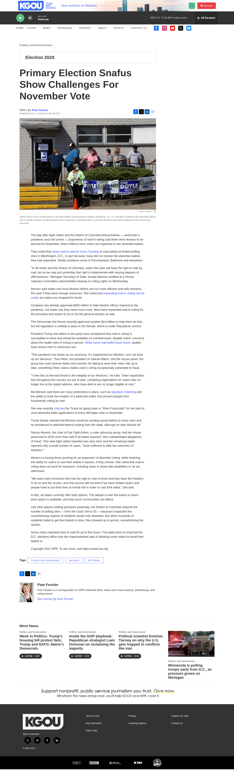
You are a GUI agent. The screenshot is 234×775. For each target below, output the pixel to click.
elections (74, 566)
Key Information (94, 729)
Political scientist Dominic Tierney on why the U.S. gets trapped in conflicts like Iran (141, 648)
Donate (209, 8)
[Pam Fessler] (27, 598)
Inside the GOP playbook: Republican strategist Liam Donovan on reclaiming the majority (92, 648)
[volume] (30, 23)
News (46, 34)
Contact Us (139, 34)
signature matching (123, 397)
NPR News (94, 566)
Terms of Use (92, 721)
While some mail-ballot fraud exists (107, 348)
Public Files (92, 736)
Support (85, 34)
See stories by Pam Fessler (55, 604)
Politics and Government (36, 50)
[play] (20, 24)
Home (20, 34)
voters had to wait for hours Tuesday (76, 257)
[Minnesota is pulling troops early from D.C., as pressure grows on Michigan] (191, 649)
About (102, 34)
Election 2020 (39, 63)
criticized (59, 414)
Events (119, 34)
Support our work (180, 721)
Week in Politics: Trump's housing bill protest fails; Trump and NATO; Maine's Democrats (42, 648)
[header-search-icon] (193, 8)
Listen (31, 34)
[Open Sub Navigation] (38, 34)
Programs (64, 34)
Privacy (132, 721)
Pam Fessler (40, 115)
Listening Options (137, 729)
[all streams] (206, 23)
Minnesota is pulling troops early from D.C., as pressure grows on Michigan (190, 677)
